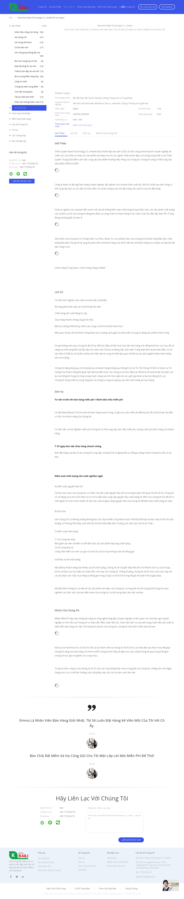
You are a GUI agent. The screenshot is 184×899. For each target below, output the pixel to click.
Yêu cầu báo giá (148, 7)
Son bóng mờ (29, 37)
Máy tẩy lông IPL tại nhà (29, 66)
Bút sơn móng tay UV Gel (29, 61)
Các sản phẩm (55, 7)
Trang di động (131, 889)
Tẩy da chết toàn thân (29, 97)
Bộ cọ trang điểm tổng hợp (29, 76)
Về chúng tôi (69, 7)
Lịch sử (73, 133)
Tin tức (15, 130)
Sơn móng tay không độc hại (29, 54)
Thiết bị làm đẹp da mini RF (29, 71)
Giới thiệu (60, 133)
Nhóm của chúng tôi (106, 133)
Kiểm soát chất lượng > (83, 125)
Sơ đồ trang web (82, 889)
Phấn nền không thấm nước (29, 102)
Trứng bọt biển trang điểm (29, 86)
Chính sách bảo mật (107, 889)
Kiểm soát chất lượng (107, 7)
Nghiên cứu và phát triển (117, 862)
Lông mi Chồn (29, 81)
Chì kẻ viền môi (29, 47)
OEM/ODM (111, 858)
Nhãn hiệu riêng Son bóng (29, 32)
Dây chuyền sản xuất (116, 866)
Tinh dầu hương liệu (29, 91)
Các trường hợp (19, 135)
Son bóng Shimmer (29, 42)
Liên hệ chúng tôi (127, 7)
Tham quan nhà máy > (62, 125)
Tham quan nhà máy (86, 7)
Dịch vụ (86, 133)
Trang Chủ (42, 7)
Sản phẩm (29, 26)
